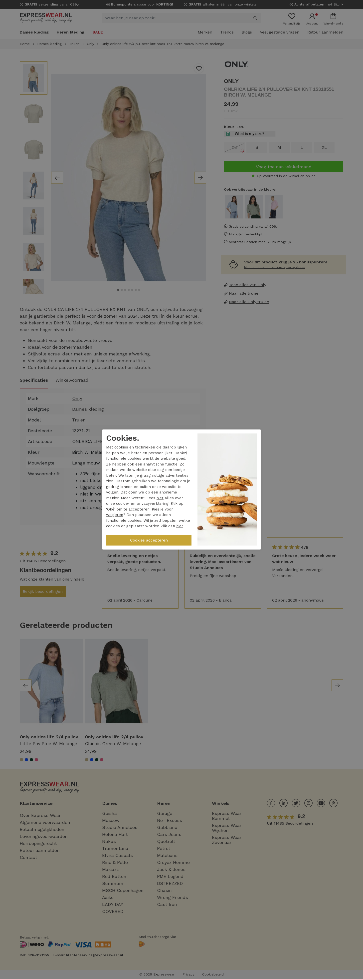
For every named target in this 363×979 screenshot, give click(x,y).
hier (160, 498)
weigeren (114, 515)
